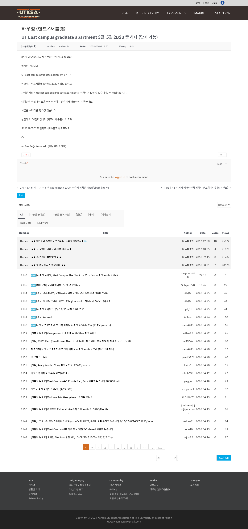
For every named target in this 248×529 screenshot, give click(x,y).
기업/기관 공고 (76, 489)
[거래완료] (42, 223)
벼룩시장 (154, 485)
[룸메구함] (25, 223)
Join (214, 3)
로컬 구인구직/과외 (119, 498)
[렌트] (79, 214)
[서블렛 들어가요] (61, 214)
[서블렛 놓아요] (37, 214)
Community (176, 13)
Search (224, 457)
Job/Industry (147, 13)
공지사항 (33, 494)
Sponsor (222, 13)
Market (200, 13)
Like (26, 154)
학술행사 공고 (75, 494)
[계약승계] (106, 214)
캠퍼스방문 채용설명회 (80, 485)
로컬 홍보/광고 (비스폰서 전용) (124, 494)
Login (206, 3)
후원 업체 (194, 485)
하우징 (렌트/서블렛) (160, 489)
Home (197, 3)
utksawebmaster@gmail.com (124, 521)
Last (160, 447)
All (21, 214)
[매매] (91, 214)
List (21, 195)
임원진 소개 (34, 489)
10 (145, 447)
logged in (119, 177)
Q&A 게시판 (115, 485)
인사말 (32, 485)
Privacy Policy (36, 498)
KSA (125, 13)
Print (222, 154)
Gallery (113, 489)
